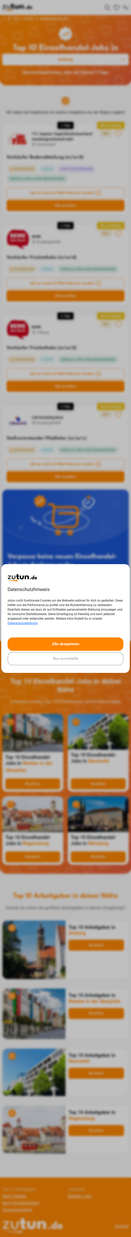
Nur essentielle (65, 658)
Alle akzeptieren (65, 644)
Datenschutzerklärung (23, 623)
